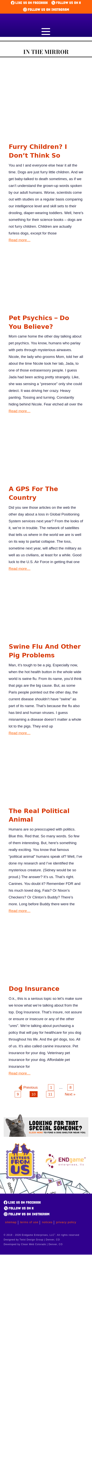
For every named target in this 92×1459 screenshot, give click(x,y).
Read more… (20, 240)
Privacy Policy (66, 1222)
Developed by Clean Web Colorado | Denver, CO (33, 1244)
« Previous (29, 1087)
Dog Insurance (34, 988)
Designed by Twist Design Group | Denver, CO (32, 1240)
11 (50, 1094)
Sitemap (11, 1222)
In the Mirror (46, 52)
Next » (70, 1094)
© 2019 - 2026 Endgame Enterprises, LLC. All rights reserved (41, 1235)
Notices (47, 1222)
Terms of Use (29, 1222)
